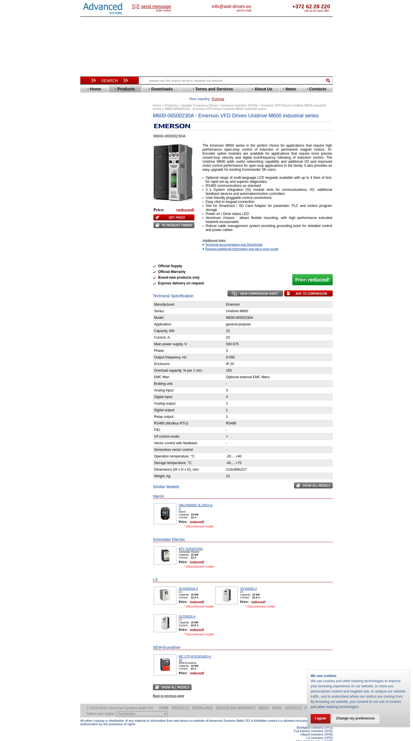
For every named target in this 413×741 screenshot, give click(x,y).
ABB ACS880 (323, 739)
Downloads (202, 698)
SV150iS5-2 (248, 579)
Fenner (91, 172)
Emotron (93, 163)
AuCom (92, 286)
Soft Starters (94, 278)
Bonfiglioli (94, 137)
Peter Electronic (99, 299)
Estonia (161, 7)
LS (87, 210)
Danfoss (92, 146)
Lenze (90, 206)
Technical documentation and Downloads (233, 235)
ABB (89, 124)
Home (164, 698)
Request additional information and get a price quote (241, 240)
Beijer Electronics (101, 133)
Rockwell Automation (104, 232)
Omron (91, 223)
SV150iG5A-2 (188, 579)
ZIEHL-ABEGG (98, 266)
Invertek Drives (98, 193)
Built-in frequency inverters (102, 421)
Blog (87, 363)
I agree (320, 719)
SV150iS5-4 (187, 607)
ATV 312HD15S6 (191, 540)
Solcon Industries (101, 308)
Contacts (293, 698)
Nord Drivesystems (102, 219)
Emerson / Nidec (100, 159)
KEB (89, 202)
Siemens (93, 249)
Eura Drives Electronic (105, 167)
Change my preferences (356, 719)
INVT (89, 197)
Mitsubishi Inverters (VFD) (314, 732)
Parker (91, 228)
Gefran (91, 180)
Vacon (90, 258)
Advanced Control (101, 129)
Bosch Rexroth (98, 141)
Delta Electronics (100, 150)
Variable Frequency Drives (106, 120)
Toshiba (92, 253)
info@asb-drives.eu (255, 6)
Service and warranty (236, 698)
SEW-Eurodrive (98, 245)
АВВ (89, 282)
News (277, 698)
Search (109, 80)
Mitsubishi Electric (101, 215)
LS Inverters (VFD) (319, 729)
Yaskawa (93, 271)
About (263, 698)
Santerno (93, 236)
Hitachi (91, 185)
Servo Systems (96, 315)
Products (180, 698)
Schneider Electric (101, 240)
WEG (89, 262)
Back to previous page (168, 686)
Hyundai (92, 189)
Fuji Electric (96, 176)
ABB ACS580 (323, 736)
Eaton (90, 154)
